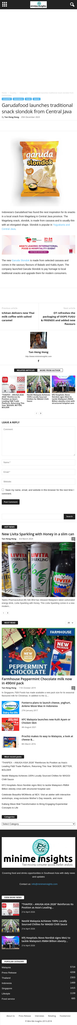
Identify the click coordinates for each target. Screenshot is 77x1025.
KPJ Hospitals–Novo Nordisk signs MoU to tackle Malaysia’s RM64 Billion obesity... (46, 939)
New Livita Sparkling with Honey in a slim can (38, 534)
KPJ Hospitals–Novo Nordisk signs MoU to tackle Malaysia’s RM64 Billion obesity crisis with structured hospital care (63, 398)
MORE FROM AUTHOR (50, 370)
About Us (10, 1016)
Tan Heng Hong (11, 117)
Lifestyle (6, 993)
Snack (36, 99)
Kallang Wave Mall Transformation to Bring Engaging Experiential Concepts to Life (34, 806)
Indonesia (24, 93)
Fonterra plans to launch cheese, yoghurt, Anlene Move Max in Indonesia (46, 704)
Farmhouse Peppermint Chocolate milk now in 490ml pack (37, 681)
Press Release (9, 972)
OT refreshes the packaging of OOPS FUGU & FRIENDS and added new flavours (58, 318)
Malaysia (6, 967)
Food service (8, 999)
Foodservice (65, 1016)
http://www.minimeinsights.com (38, 356)
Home (4, 93)
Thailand (6, 978)
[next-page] (40, 413)
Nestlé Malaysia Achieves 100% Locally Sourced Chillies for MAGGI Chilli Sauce (38, 397)
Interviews (39, 1016)
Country (13, 93)
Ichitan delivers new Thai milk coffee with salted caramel (18, 316)
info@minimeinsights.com (44, 884)
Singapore (7, 988)
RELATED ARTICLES (26, 370)
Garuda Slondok (21, 260)
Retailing (52, 1016)
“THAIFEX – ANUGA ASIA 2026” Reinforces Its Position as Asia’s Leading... (47, 905)
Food (28, 99)
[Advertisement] (38, 49)
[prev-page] (36, 413)
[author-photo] (38, 340)
